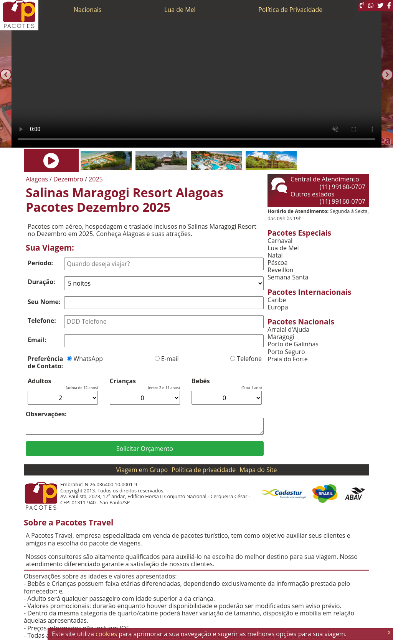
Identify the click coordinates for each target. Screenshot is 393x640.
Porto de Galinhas (293, 344)
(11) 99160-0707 (342, 187)
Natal (275, 255)
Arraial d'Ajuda (288, 329)
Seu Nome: (44, 302)
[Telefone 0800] (362, 5)
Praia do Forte (288, 359)
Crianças (123, 381)
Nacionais (88, 9)
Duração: (41, 282)
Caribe (277, 300)
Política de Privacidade (290, 9)
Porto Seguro (286, 352)
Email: (37, 340)
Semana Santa (288, 277)
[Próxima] (387, 74)
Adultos (39, 381)
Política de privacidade (204, 469)
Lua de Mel (180, 9)
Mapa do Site (258, 469)
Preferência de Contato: (45, 362)
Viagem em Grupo (142, 469)
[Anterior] (6, 74)
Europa (278, 307)
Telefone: (42, 320)
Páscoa (277, 262)
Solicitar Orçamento (144, 448)
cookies (106, 634)
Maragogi (281, 337)
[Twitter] (380, 5)
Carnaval (280, 240)
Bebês (201, 381)
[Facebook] (389, 5)
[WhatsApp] (370, 5)
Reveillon (280, 270)
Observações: (46, 414)
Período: (40, 263)
